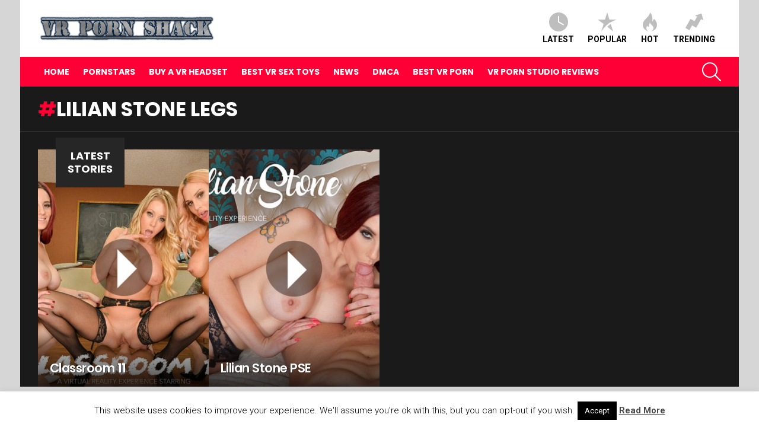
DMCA (385, 72)
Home (56, 72)
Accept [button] (597, 410)
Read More (642, 410)
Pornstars (109, 72)
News (346, 72)
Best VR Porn (443, 72)
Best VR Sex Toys (280, 72)
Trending (694, 28)
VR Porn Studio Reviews (543, 72)
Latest (558, 28)
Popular (607, 28)
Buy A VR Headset (188, 72)
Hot (649, 28)
